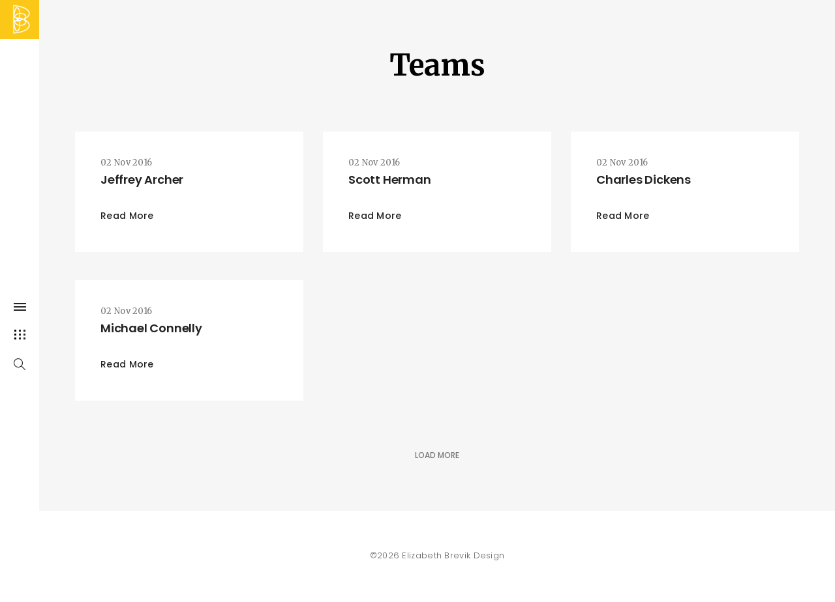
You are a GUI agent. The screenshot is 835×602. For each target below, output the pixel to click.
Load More (437, 455)
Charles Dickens (643, 179)
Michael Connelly (151, 328)
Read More (127, 215)
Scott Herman (389, 179)
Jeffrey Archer (141, 179)
